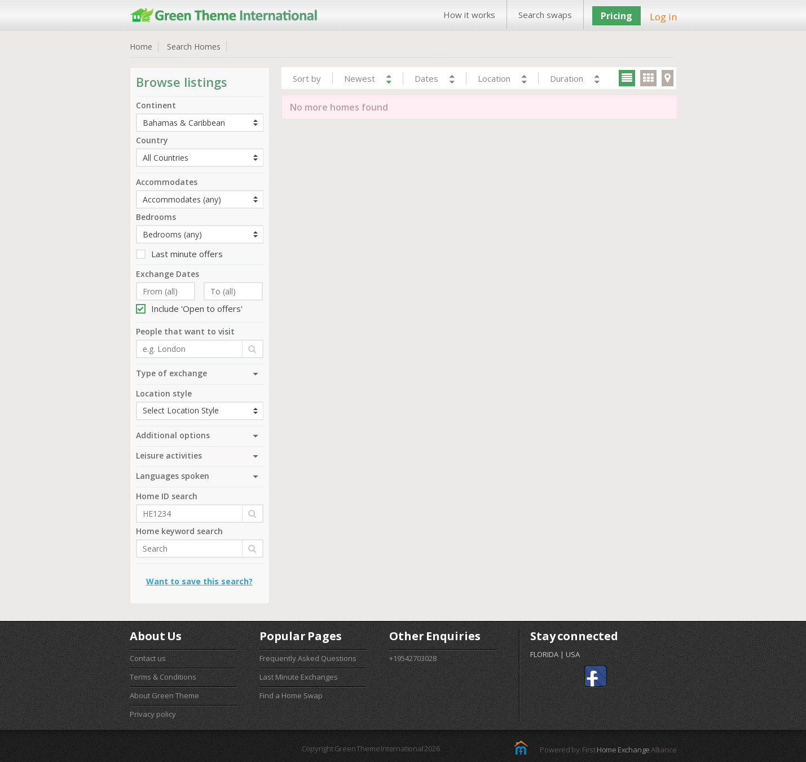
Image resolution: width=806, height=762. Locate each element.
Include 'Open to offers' (189, 308)
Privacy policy (153, 714)
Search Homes (194, 46)
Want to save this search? (199, 581)
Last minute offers (179, 253)
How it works (469, 14)
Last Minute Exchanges (298, 677)
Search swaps (545, 14)
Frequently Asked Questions (307, 658)
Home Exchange (623, 750)
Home (141, 46)
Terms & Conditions (163, 677)
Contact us (148, 658)
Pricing (616, 16)
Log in (663, 16)
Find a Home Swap (291, 695)
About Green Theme (164, 695)
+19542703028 (413, 658)
